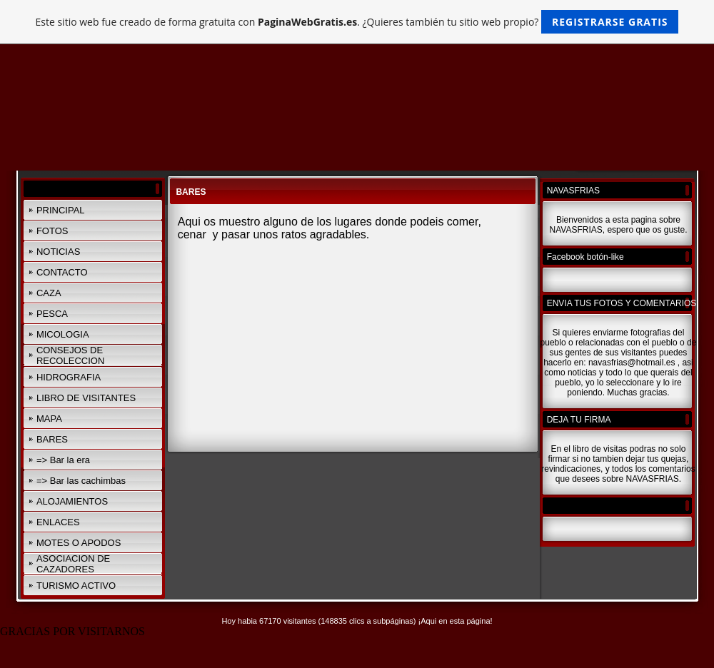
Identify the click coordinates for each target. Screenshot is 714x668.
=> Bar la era (63, 460)
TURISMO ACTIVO (76, 585)
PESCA (52, 313)
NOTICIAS (58, 251)
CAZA (48, 293)
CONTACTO (62, 272)
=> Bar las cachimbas (81, 480)
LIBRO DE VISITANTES (86, 398)
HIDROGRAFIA (68, 377)
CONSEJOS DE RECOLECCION (70, 355)
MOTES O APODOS (78, 542)
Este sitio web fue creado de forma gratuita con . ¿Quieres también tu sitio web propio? (357, 22)
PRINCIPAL (60, 210)
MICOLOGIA (62, 334)
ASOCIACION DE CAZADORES (73, 564)
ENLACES (58, 522)
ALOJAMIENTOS (72, 501)
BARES (52, 439)
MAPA (49, 418)
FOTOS (52, 231)
